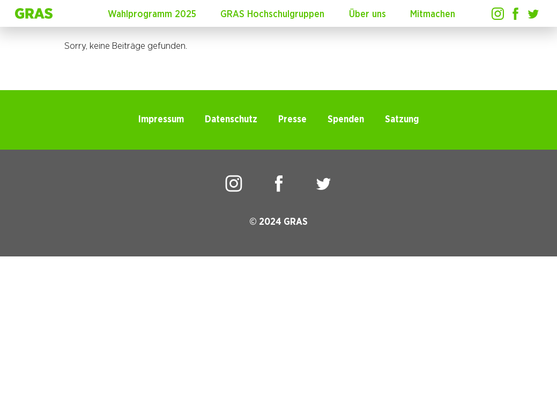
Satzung (402, 119)
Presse (292, 119)
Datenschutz (231, 119)
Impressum (161, 119)
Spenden (346, 119)
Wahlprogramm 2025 (152, 14)
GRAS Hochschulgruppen (272, 14)
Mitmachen (432, 14)
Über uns (367, 14)
